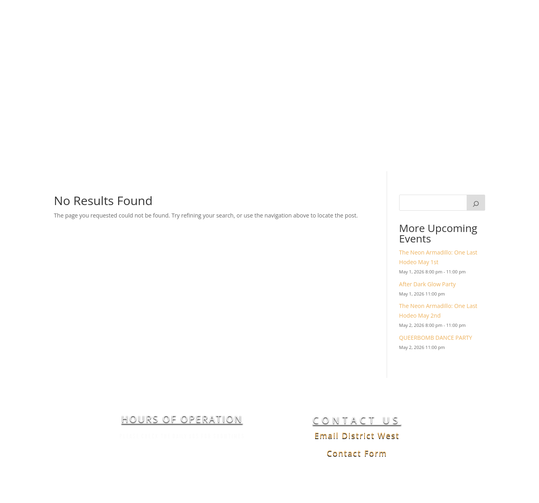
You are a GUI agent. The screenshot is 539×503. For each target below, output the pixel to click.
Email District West (357, 469)
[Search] (476, 237)
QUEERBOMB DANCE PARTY (435, 372)
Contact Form (357, 487)
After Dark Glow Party (427, 318)
